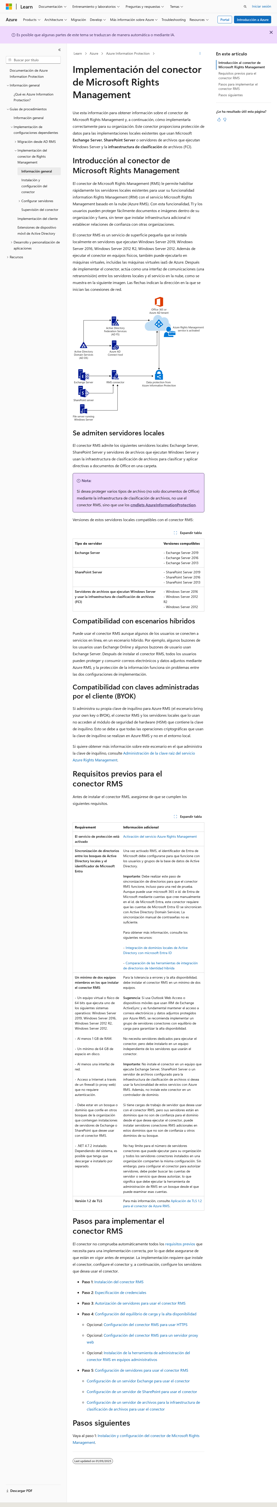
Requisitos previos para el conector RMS (237, 75)
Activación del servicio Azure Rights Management (160, 836)
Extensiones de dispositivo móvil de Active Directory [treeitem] (36, 230)
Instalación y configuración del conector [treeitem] (34, 186)
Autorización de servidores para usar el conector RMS (140, 1303)
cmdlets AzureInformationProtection (163, 504)
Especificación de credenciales (120, 1292)
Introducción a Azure (252, 19)
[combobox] (33, 60)
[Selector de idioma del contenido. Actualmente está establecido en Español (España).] (23, 1499)
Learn (78, 53)
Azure (94, 53)
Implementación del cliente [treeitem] (37, 218)
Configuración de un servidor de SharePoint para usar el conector (142, 1391)
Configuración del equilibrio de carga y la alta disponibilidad (145, 1313)
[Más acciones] (200, 54)
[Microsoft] (9, 6)
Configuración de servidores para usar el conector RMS (141, 1370)
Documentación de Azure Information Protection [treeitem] (29, 73)
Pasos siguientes (230, 95)
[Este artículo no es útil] (225, 119)
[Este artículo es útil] (219, 119)
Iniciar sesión (261, 6)
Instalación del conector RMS (119, 1281)
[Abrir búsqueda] (245, 6)
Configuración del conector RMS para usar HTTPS (146, 1324)
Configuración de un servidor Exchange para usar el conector (138, 1380)
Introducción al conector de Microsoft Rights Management (241, 64)
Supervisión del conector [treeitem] (39, 209)
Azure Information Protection (128, 53)
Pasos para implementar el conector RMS (238, 86)
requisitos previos (180, 1243)
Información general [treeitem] (28, 117)
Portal (224, 19)
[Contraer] (59, 49)
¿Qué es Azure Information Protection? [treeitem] (33, 97)
